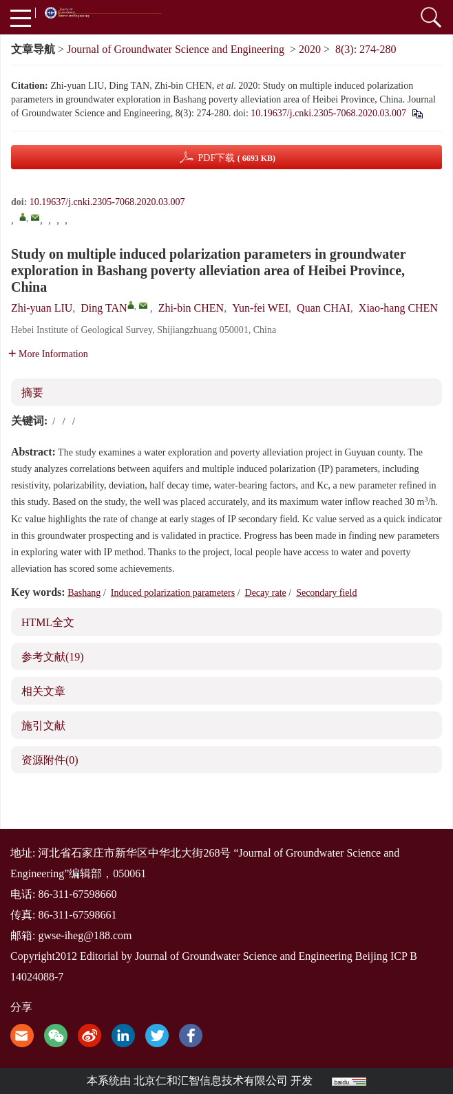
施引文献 (43, 725)
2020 (310, 49)
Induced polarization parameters (173, 593)
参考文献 (52, 657)
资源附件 (49, 760)
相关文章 (43, 691)
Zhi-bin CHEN (191, 308)
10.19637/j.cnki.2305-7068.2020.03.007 (328, 113)
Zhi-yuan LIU (41, 308)
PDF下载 (236, 158)
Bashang (84, 593)
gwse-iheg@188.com (84, 935)
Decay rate (265, 593)
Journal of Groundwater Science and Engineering (175, 49)
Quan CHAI (323, 308)
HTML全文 (47, 622)
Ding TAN (104, 308)
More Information (48, 354)
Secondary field (326, 593)
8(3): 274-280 (365, 49)
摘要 (32, 392)
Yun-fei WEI (260, 308)
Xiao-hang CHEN (398, 308)
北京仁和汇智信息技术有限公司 (211, 1080)
